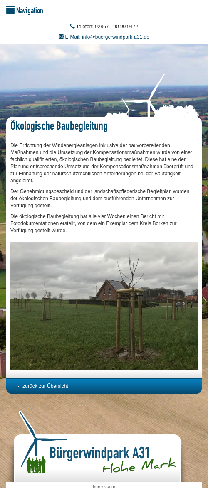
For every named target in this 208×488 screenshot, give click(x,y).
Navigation (24, 10)
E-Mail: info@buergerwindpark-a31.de (107, 37)
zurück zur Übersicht (45, 386)
